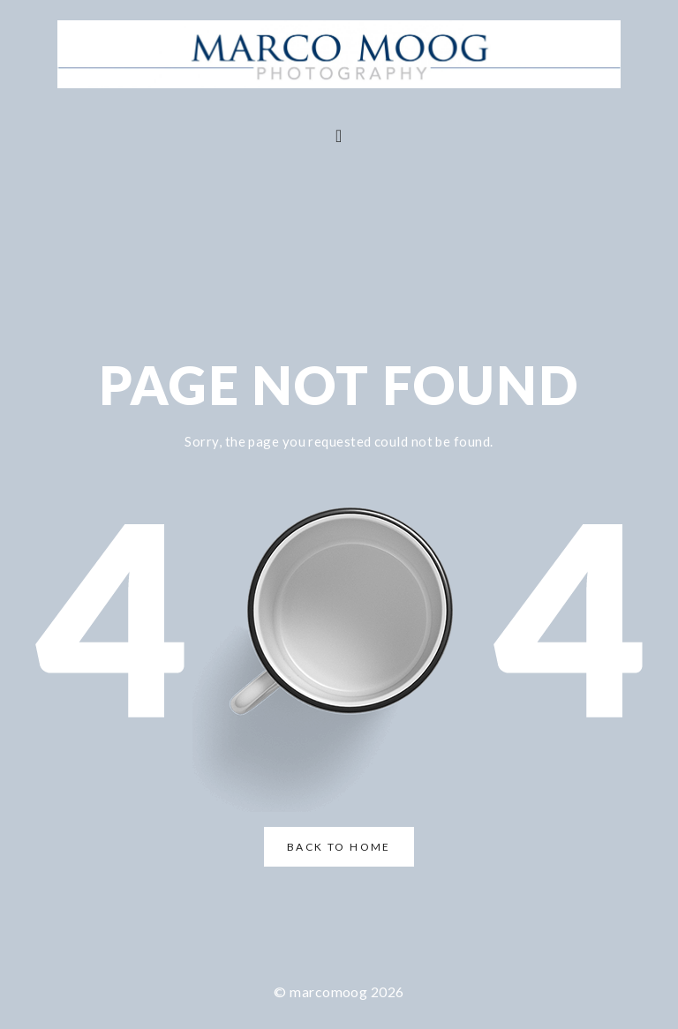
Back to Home (339, 846)
